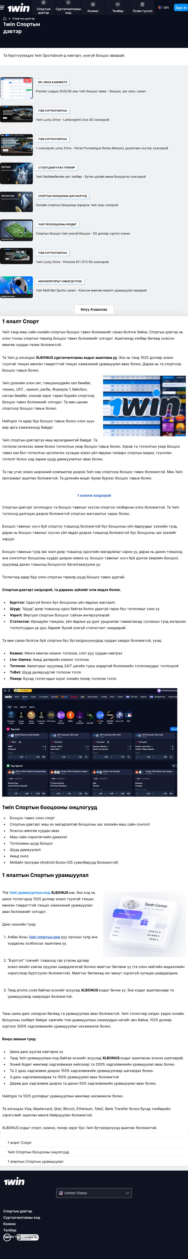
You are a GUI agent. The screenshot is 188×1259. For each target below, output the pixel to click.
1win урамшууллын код (29, 892)
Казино (9, 1224)
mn (166, 7)
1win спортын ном (44, 937)
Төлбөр (9, 1230)
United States (75, 1193)
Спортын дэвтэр (17, 1211)
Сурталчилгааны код (21, 1217)
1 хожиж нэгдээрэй (94, 495)
